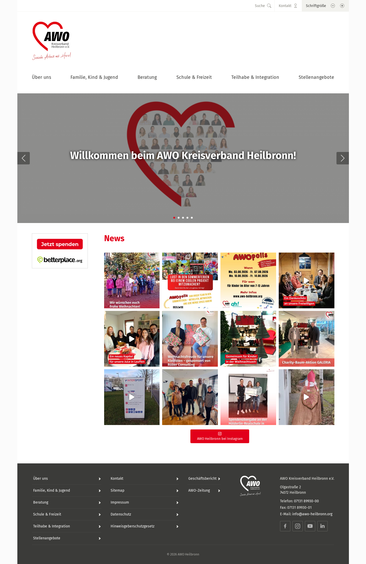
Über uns (41, 77)
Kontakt (117, 478)
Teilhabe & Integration (255, 77)
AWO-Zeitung (199, 490)
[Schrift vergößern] (342, 5)
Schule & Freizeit (194, 77)
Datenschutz (121, 514)
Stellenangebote (316, 77)
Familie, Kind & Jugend (94, 77)
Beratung (147, 77)
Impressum (120, 502)
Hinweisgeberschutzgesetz (132, 526)
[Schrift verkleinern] (332, 5)
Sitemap (117, 490)
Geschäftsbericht (202, 478)
